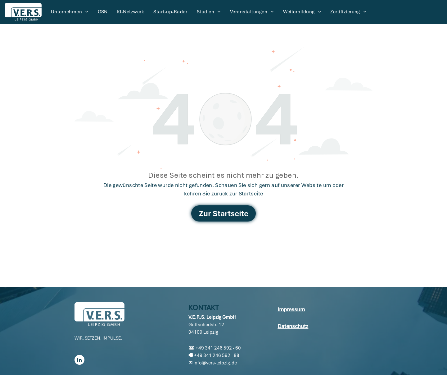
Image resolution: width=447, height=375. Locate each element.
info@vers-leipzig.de (215, 363)
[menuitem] (69, 12)
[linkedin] (79, 360)
